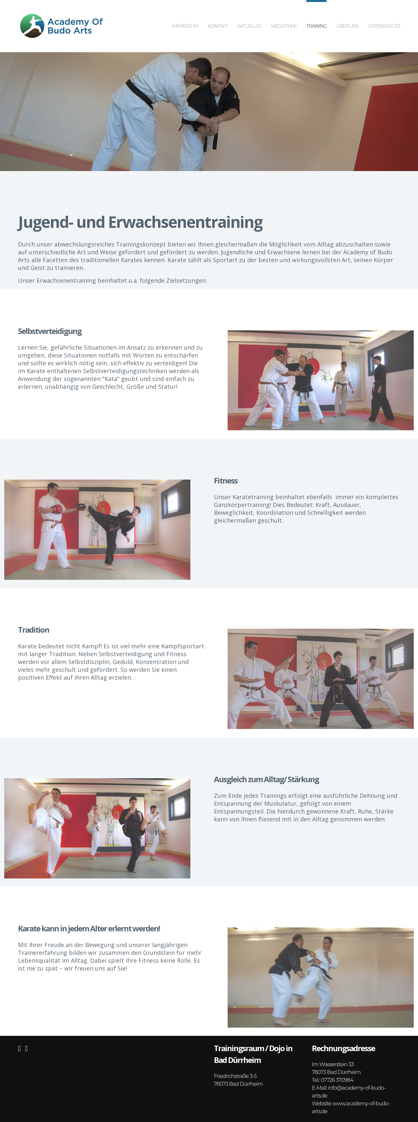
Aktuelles (249, 14)
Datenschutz (384, 14)
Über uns (347, 14)
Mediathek (284, 14)
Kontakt (218, 14)
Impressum (185, 14)
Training (316, 14)
